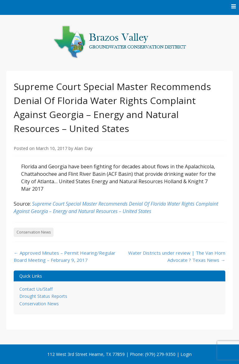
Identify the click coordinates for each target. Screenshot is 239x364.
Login (186, 354)
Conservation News (33, 232)
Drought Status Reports (43, 296)
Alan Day (83, 148)
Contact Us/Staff (36, 289)
